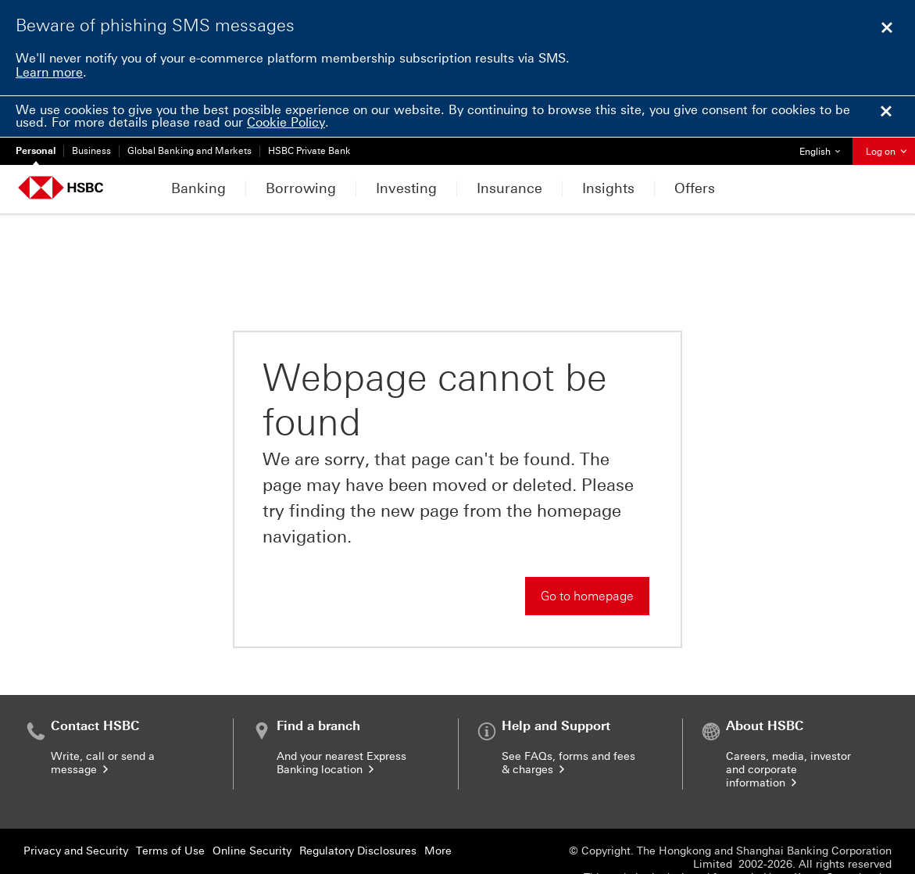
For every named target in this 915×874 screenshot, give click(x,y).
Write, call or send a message (103, 708)
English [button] (825, 147)
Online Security (252, 796)
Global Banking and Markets (189, 150)
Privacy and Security (75, 796)
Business (91, 150)
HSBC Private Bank (309, 150)
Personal (35, 150)
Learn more (49, 72)
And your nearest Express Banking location (341, 708)
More (438, 796)
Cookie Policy (286, 122)
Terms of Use (170, 796)
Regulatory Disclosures (357, 796)
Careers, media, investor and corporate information (788, 715)
